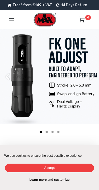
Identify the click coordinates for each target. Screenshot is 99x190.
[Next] (91, 85)
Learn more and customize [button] (49, 180)
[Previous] (7, 85)
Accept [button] (49, 168)
